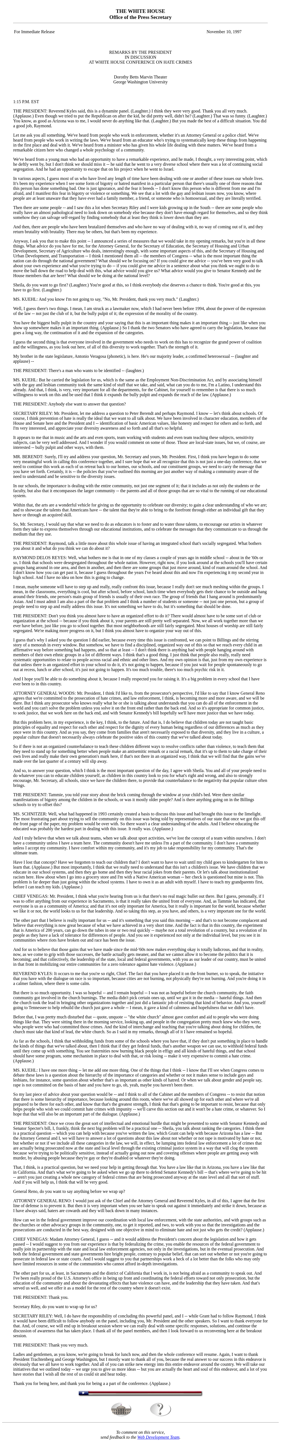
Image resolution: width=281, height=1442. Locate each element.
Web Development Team (158, 1437)
